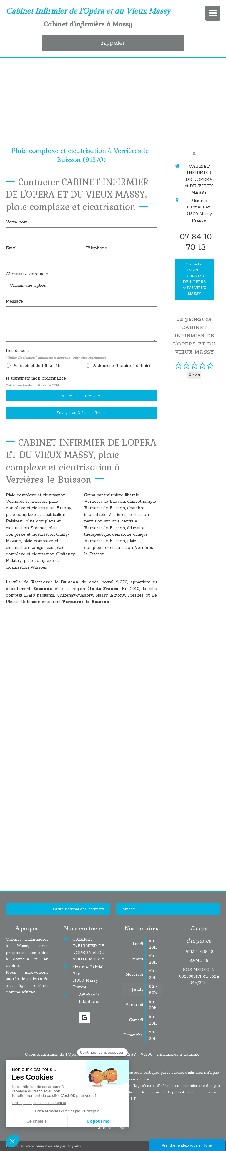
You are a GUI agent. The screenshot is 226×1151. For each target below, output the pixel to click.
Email (11, 248)
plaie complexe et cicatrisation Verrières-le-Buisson (119, 547)
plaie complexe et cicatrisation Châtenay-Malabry (41, 554)
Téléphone (96, 248)
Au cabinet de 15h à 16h (35, 365)
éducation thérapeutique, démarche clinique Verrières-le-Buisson (116, 534)
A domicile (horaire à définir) (120, 365)
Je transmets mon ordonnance (36, 381)
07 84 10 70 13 (196, 242)
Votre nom (16, 222)
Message (14, 301)
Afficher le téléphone (89, 998)
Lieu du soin (56, 354)
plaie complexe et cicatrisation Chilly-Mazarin (37, 534)
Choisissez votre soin (27, 274)
